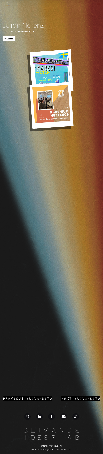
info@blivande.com (51, 446)
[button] (98, 4)
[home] (7, 4)
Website (8, 38)
